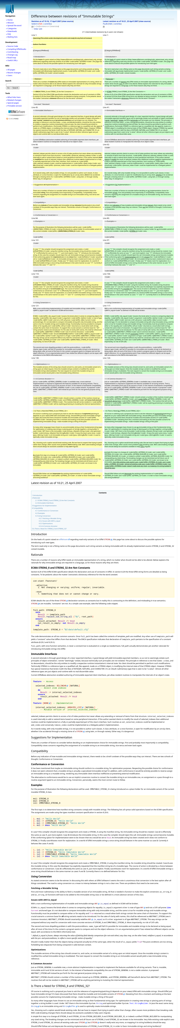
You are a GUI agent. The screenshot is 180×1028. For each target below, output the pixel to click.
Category (36, 1021)
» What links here (13, 97)
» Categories (11, 28)
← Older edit (37, 29)
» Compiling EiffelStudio (16, 49)
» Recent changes (13, 72)
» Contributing (12, 52)
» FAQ (8, 34)
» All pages (10, 69)
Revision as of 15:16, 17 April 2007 (46, 21)
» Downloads (11, 31)
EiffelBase (39, 1024)
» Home (9, 20)
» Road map (11, 57)
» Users (9, 75)
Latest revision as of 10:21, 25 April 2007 (120, 21)
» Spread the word (13, 25)
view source (67, 21)
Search (8, 80)
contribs (47, 24)
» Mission (10, 22)
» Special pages (12, 103)
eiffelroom (63, 539)
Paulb (105, 24)
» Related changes (13, 100)
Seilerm (35, 24)
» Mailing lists (11, 37)
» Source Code (12, 46)
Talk (40, 24)
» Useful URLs (12, 60)
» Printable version (14, 106)
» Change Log (12, 54)
